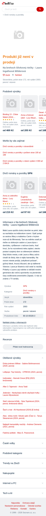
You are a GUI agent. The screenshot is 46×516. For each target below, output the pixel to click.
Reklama (14, 509)
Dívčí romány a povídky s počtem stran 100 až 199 (22, 154)
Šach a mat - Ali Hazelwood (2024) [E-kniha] (21, 410)
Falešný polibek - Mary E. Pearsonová (18, 433)
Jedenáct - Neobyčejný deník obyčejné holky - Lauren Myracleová (21, 394)
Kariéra (33, 509)
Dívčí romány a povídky (14, 15)
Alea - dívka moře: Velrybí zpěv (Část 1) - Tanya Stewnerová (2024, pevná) (22, 417)
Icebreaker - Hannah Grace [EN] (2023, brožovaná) (19, 379)
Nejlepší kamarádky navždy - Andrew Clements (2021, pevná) (22, 425)
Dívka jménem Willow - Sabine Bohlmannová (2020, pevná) (21, 365)
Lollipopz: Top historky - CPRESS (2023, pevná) (22, 372)
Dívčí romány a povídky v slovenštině (18, 146)
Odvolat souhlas (34, 506)
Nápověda (15, 503)
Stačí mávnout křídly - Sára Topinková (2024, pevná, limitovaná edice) (21, 402)
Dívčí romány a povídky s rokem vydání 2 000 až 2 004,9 (23, 162)
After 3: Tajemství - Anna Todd (15, 387)
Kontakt (24, 509)
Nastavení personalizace (15, 506)
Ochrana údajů (29, 503)
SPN (25, 286)
